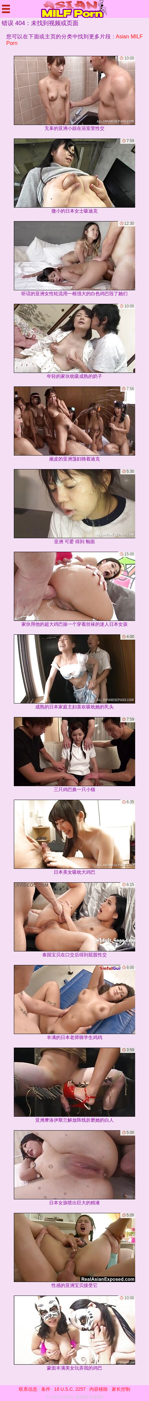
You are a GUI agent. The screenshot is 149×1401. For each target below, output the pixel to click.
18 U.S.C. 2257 (70, 1389)
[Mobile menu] (6, 9)
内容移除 (98, 1389)
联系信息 (28, 1389)
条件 (45, 1389)
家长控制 (121, 1389)
